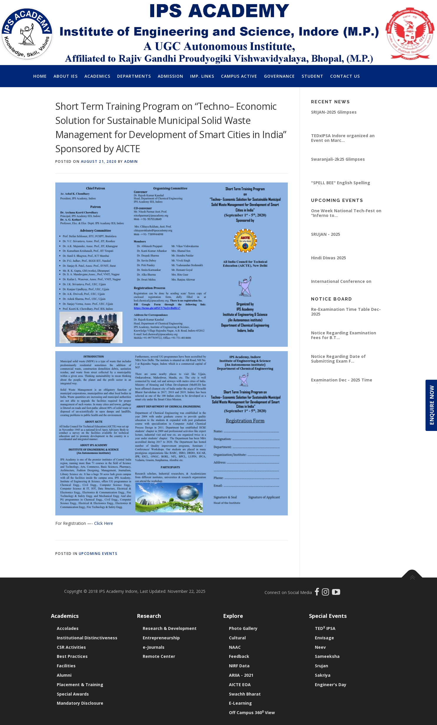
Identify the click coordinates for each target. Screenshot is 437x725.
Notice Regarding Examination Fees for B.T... (343, 335)
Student (312, 76)
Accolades (68, 628)
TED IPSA (325, 628)
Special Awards (73, 694)
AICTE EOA (240, 684)
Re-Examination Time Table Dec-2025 (346, 311)
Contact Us (345, 76)
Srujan (321, 665)
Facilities (66, 665)
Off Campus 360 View (252, 712)
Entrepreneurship (161, 638)
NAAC (235, 647)
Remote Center (159, 656)
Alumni (64, 675)
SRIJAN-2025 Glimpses (334, 112)
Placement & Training (80, 684)
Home (40, 76)
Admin (131, 161)
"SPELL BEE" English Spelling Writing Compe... (340, 185)
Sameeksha (327, 656)
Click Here (103, 523)
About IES (66, 76)
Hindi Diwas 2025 (328, 258)
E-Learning (240, 703)
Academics (97, 76)
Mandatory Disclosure (80, 703)
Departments (134, 76)
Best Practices (72, 656)
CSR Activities (71, 647)
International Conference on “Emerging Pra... (341, 283)
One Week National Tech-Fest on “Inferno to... (346, 213)
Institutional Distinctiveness (87, 638)
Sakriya (322, 675)
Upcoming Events (98, 553)
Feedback (239, 656)
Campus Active (239, 76)
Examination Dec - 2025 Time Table (341, 382)
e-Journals (154, 647)
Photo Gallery (243, 628)
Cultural (237, 638)
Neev (320, 647)
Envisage (324, 638)
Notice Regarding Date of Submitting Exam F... (338, 359)
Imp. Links (202, 76)
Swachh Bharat (245, 694)
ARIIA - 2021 (241, 675)
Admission (170, 76)
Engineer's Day (330, 684)
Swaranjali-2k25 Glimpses (338, 159)
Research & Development (170, 628)
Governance (279, 76)
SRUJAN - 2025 (325, 234)
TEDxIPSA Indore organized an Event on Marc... (343, 138)
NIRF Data (239, 665)
